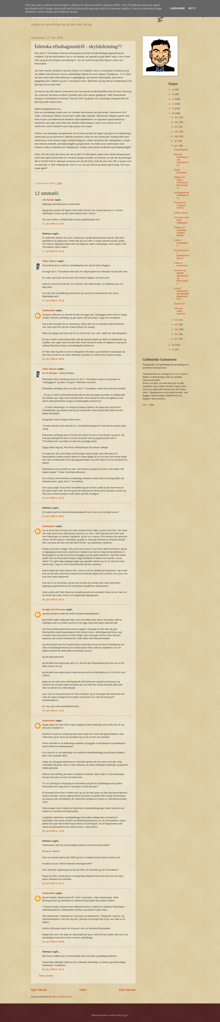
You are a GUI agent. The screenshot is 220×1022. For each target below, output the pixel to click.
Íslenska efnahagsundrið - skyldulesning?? (181, 159)
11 (173, 104)
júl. (176, 141)
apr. (176, 324)
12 (173, 99)
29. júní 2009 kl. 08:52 (53, 516)
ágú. (176, 136)
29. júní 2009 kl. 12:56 (53, 710)
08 (173, 345)
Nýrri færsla (39, 990)
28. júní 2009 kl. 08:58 (53, 359)
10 (173, 108)
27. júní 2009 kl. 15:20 (53, 251)
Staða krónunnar (180, 171)
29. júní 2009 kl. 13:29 (53, 831)
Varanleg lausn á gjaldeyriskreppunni (181, 254)
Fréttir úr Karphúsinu (181, 264)
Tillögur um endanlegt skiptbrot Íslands (180, 231)
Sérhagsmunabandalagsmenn (181, 195)
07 (173, 349)
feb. (176, 334)
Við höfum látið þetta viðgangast (181, 220)
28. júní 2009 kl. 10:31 (53, 498)
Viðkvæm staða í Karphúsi (179, 311)
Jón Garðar (48, 199)
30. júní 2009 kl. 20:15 (53, 969)
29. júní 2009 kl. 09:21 (53, 599)
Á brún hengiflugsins (181, 243)
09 (173, 113)
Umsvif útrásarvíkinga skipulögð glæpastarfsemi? (181, 293)
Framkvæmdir (181, 149)
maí (176, 320)
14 (173, 89)
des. (176, 117)
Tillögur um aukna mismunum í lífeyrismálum (181, 182)
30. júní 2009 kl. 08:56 (53, 941)
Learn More (177, 8)
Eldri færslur (127, 990)
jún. (176, 145)
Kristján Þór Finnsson (53, 609)
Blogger (124, 1015)
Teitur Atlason (49, 261)
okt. (176, 127)
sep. (176, 131)
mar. (176, 329)
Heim (83, 990)
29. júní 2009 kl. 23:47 (53, 883)
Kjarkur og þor (181, 212)
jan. (176, 338)
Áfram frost (179, 303)
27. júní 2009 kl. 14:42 (53, 223)
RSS (145, 405)
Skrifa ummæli (46, 975)
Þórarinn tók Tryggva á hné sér (180, 205)
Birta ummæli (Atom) (62, 996)
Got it (192, 8)
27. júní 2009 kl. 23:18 (53, 300)
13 (173, 94)
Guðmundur (48, 310)
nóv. (176, 122)
